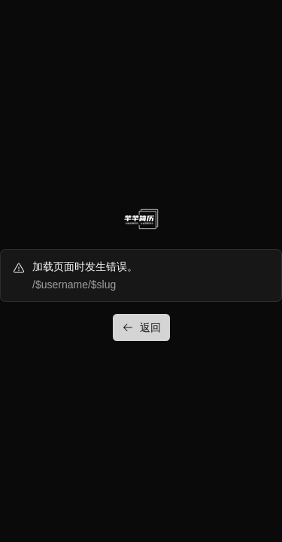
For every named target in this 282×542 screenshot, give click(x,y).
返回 (141, 327)
